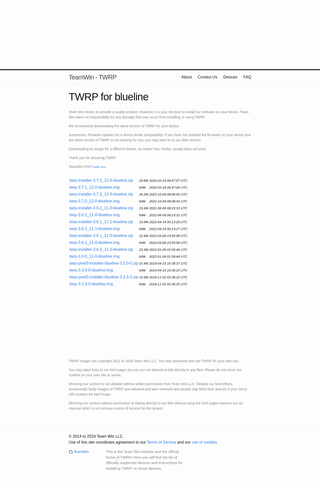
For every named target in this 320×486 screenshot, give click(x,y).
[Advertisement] (160, 34)
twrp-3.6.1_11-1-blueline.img (95, 229)
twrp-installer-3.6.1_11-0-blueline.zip (101, 236)
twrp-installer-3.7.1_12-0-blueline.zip (101, 180)
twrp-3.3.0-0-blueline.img (91, 270)
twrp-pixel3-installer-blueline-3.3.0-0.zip (104, 263)
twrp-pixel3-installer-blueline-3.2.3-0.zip (104, 277)
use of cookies (204, 442)
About (186, 77)
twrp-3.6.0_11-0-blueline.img (95, 256)
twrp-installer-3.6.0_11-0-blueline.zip (101, 249)
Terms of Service (161, 442)
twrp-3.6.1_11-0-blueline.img (95, 242)
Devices (230, 77)
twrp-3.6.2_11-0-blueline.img (95, 215)
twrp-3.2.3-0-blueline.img (91, 284)
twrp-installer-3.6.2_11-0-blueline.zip (101, 208)
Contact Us (207, 77)
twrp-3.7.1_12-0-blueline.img (95, 187)
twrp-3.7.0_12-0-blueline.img (95, 201)
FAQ (247, 77)
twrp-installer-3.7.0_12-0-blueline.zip (101, 194)
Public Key (99, 166)
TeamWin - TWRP (93, 77)
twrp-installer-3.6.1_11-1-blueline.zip (101, 222)
